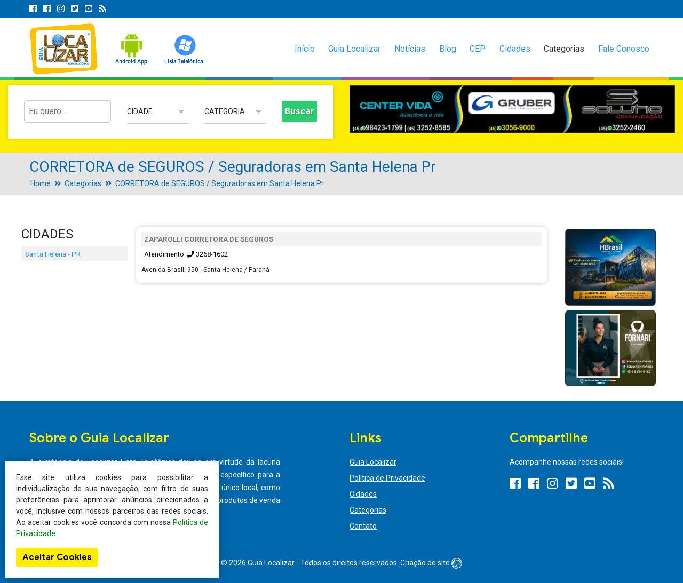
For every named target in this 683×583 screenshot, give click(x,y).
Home (40, 183)
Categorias (564, 49)
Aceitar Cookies (57, 557)
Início (305, 49)
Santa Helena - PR (53, 254)
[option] (512, 109)
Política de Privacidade (387, 478)
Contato (363, 526)
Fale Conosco (623, 49)
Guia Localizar (354, 49)
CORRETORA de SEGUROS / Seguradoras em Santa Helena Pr (219, 183)
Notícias (409, 49)
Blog (447, 49)
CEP (478, 49)
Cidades (514, 49)
